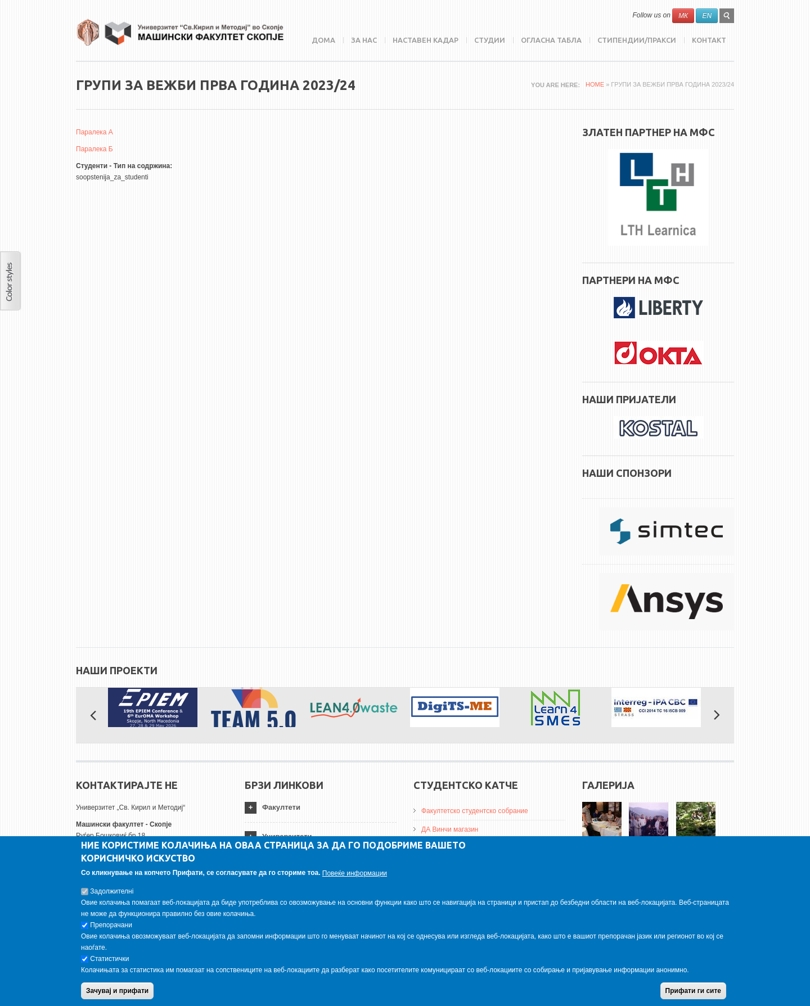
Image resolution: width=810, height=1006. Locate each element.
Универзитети (287, 836)
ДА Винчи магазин (450, 829)
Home (595, 84)
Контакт (709, 40)
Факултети (281, 807)
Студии (489, 40)
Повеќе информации (354, 878)
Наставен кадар (425, 40)
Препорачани (111, 929)
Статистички (109, 963)
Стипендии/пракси (636, 40)
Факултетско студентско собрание (474, 811)
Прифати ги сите (693, 995)
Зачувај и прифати (117, 995)
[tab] (321, 808)
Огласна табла (551, 40)
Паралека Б (94, 149)
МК (683, 16)
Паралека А (94, 132)
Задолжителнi (111, 896)
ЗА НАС (364, 40)
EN (707, 16)
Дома (323, 40)
